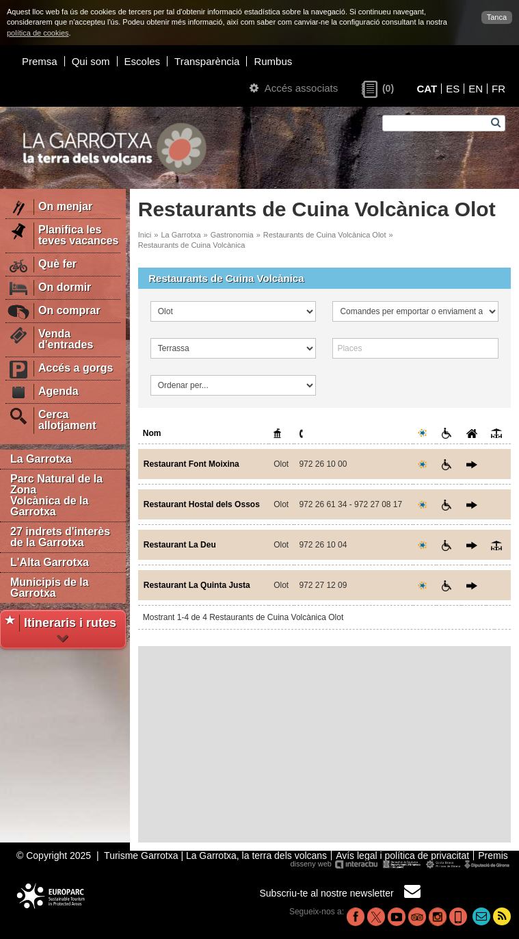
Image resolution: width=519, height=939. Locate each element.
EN (475, 88)
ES (453, 88)
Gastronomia (232, 235)
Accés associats (294, 88)
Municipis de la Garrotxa (49, 587)
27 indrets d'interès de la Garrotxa (60, 537)
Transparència (206, 61)
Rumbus (273, 61)
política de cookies (38, 33)
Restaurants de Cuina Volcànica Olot (324, 235)
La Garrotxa (41, 459)
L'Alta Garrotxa (49, 562)
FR (498, 88)
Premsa (39, 61)
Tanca (497, 17)
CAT (426, 88)
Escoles (142, 61)
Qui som (91, 61)
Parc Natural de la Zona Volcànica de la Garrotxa (56, 495)
